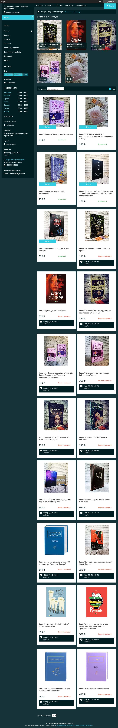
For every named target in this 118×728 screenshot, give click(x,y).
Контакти (69, 5)
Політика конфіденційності (84, 726)
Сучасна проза (99, 47)
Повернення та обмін (12, 52)
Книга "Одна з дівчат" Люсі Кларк (52, 311)
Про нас (59, 5)
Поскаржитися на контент (64, 726)
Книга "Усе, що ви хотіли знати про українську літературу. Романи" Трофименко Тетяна (93, 626)
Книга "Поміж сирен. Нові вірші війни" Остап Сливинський (54, 625)
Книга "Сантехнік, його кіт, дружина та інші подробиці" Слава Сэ (95, 312)
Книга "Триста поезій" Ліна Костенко (94, 689)
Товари (48, 5)
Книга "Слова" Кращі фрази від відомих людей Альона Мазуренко (55, 501)
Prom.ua (70, 723)
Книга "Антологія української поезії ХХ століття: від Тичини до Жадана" (54, 563)
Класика (42, 79)
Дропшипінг (81, 5)
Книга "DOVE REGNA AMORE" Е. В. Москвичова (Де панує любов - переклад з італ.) (96, 136)
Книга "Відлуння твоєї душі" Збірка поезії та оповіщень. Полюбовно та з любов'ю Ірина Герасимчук (96, 193)
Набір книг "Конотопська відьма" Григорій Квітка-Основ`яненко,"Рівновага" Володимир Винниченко (56, 375)
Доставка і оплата (11, 48)
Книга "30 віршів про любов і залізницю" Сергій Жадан (95, 563)
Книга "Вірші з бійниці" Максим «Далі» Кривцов (54, 249)
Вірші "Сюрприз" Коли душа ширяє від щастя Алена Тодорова (54, 438)
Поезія (69, 79)
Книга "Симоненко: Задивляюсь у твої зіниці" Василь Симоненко (54, 690)
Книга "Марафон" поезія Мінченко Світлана (93, 438)
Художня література (55, 12)
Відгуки (7, 39)
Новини (7, 60)
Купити (47, 127)
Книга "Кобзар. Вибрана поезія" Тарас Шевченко (94, 501)
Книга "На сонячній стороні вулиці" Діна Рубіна (95, 249)
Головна (39, 5)
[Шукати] (32, 17)
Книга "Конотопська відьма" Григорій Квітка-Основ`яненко (94, 374)
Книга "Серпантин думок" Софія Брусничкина (51, 192)
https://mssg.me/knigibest (15, 159)
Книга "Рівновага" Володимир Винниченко (56, 134)
